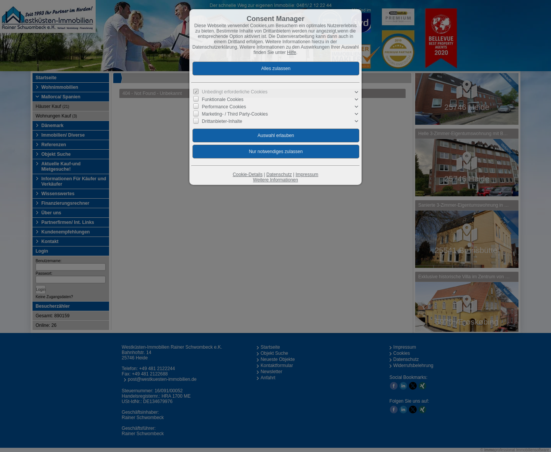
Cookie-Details (247, 174)
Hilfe (291, 52)
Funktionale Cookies (223, 99)
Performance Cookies (224, 106)
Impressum (306, 174)
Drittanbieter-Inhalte (222, 121)
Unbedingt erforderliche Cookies (234, 92)
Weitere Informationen (275, 180)
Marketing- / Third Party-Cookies (235, 114)
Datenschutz (279, 174)
